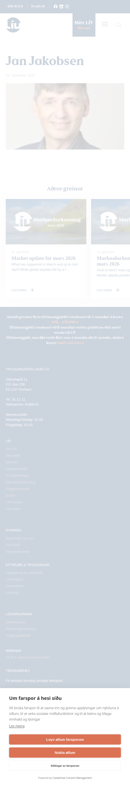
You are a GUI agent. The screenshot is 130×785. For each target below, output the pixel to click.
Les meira (17, 725)
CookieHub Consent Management (72, 778)
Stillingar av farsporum (65, 765)
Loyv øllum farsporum (65, 739)
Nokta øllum (65, 753)
